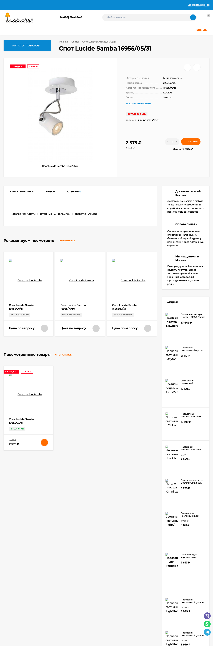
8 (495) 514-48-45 (71, 17)
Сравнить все (70, 395)
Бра (98, 592)
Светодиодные (144, 574)
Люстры (100, 556)
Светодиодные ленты (108, 583)
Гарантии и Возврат (83, 4)
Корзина (54, 556)
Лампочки (141, 578)
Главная (8, 4)
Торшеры (141, 565)
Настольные (143, 556)
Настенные (44, 369)
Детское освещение (107, 574)
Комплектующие (145, 583)
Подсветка (79, 369)
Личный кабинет (59, 560)
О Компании (27, 4)
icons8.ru (60, 613)
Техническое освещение (109, 578)
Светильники (103, 560)
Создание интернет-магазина (20, 629)
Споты (74, 41)
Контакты (108, 4)
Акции (92, 369)
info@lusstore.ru (40, 529)
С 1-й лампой (62, 369)
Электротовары (144, 587)
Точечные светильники (109, 565)
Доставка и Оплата (52, 4)
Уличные (101, 569)
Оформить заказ (59, 565)
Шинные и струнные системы (112, 587)
